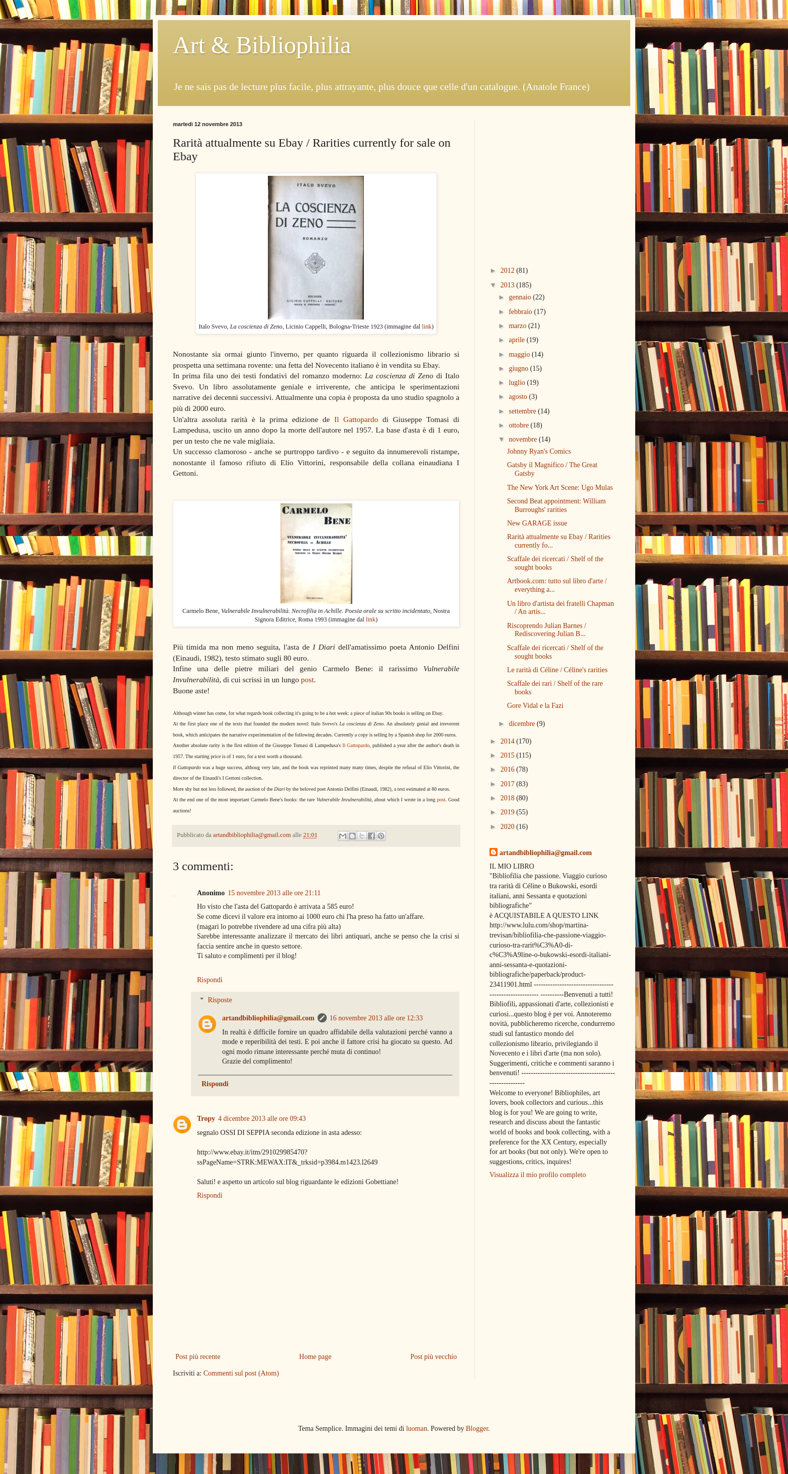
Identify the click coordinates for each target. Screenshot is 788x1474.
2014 (509, 741)
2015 (509, 755)
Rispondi (210, 980)
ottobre (519, 425)
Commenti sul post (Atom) (241, 1373)
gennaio (521, 297)
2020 (509, 826)
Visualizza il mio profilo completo (537, 1175)
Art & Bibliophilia (262, 45)
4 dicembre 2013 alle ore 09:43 (262, 1118)
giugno (519, 368)
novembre (523, 439)
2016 (509, 769)
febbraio (521, 311)
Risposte (220, 1000)
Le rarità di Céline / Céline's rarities (557, 670)
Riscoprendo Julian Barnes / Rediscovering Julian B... (546, 630)
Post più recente (197, 1356)
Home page (315, 1356)
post (307, 679)
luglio (518, 382)
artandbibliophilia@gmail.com (268, 1018)
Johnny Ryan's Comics (539, 451)
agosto (519, 396)
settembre (523, 411)
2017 (509, 784)
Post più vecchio (433, 1356)
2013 (509, 285)
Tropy (206, 1118)
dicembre (523, 723)
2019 (509, 812)
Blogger (477, 1428)
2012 (509, 270)
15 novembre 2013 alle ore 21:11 (274, 893)
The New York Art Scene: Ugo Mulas (560, 487)
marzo (518, 326)
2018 (509, 798)
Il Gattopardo (356, 419)
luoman (416, 1428)
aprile (517, 340)
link (427, 326)
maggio (520, 354)
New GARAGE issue (537, 523)
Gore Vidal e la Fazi (535, 705)
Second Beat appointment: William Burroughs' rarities (556, 505)
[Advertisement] (552, 184)
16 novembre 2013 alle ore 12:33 (376, 1018)
